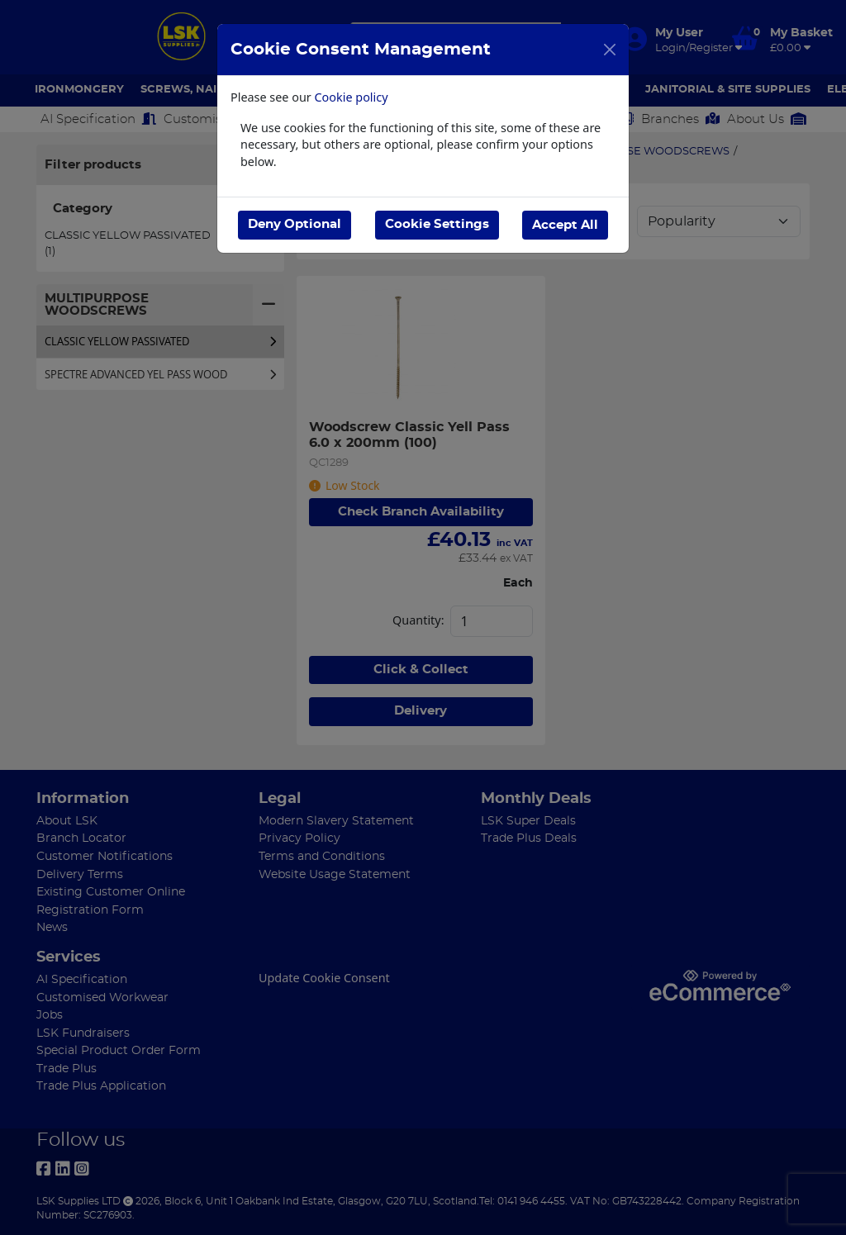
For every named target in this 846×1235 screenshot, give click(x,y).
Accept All (565, 224)
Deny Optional (294, 224)
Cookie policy (351, 97)
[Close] (609, 49)
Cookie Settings (436, 224)
